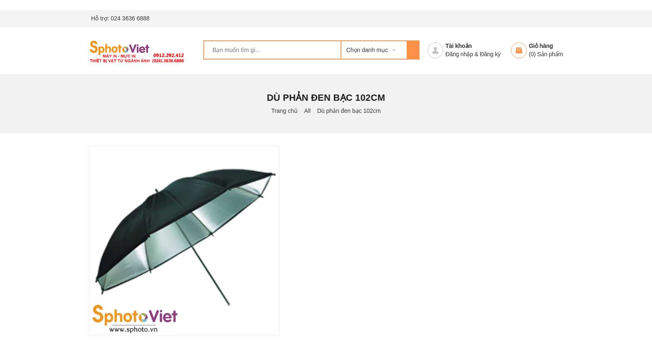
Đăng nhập (459, 54)
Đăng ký (490, 54)
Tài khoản (458, 45)
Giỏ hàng (541, 45)
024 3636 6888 (130, 18)
